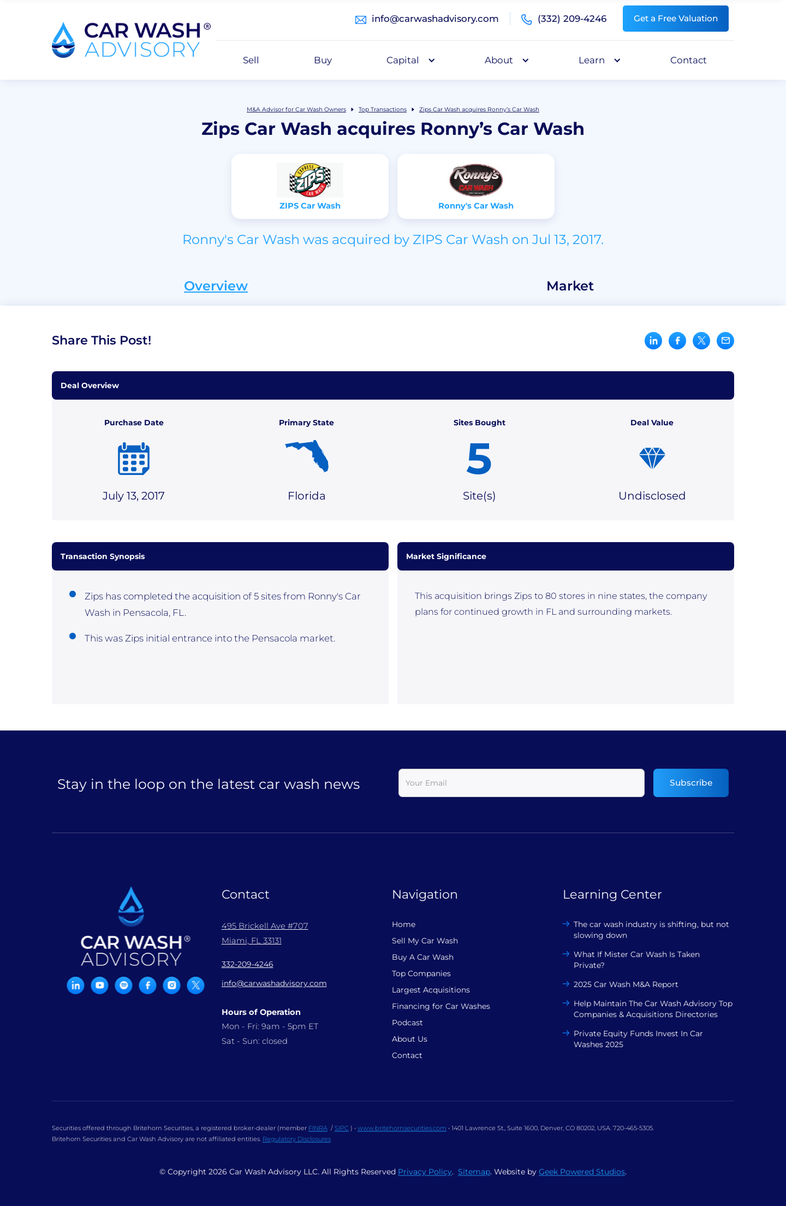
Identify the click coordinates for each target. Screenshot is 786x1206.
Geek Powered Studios (582, 1180)
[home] (131, 39)
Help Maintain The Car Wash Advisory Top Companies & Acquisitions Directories (644, 1009)
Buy (323, 60)
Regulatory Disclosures (297, 1147)
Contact (688, 60)
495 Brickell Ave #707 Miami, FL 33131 (256, 933)
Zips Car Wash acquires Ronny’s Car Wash (479, 109)
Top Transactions (383, 109)
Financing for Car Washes (432, 1006)
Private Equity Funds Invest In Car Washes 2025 (629, 1039)
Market (570, 286)
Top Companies (412, 973)
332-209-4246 (239, 964)
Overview (216, 286)
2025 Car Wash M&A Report (617, 984)
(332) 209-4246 (572, 18)
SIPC (342, 1136)
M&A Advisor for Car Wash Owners (296, 109)
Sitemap (474, 1180)
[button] (408, 60)
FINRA (317, 1136)
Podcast (398, 1022)
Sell (251, 60)
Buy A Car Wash (414, 957)
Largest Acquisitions (422, 990)
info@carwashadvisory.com (435, 18)
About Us (401, 1039)
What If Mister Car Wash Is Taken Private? (628, 959)
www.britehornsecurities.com (402, 1136)
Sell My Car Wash (416, 941)
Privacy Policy (425, 1180)
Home (395, 924)
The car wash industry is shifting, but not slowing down (642, 929)
